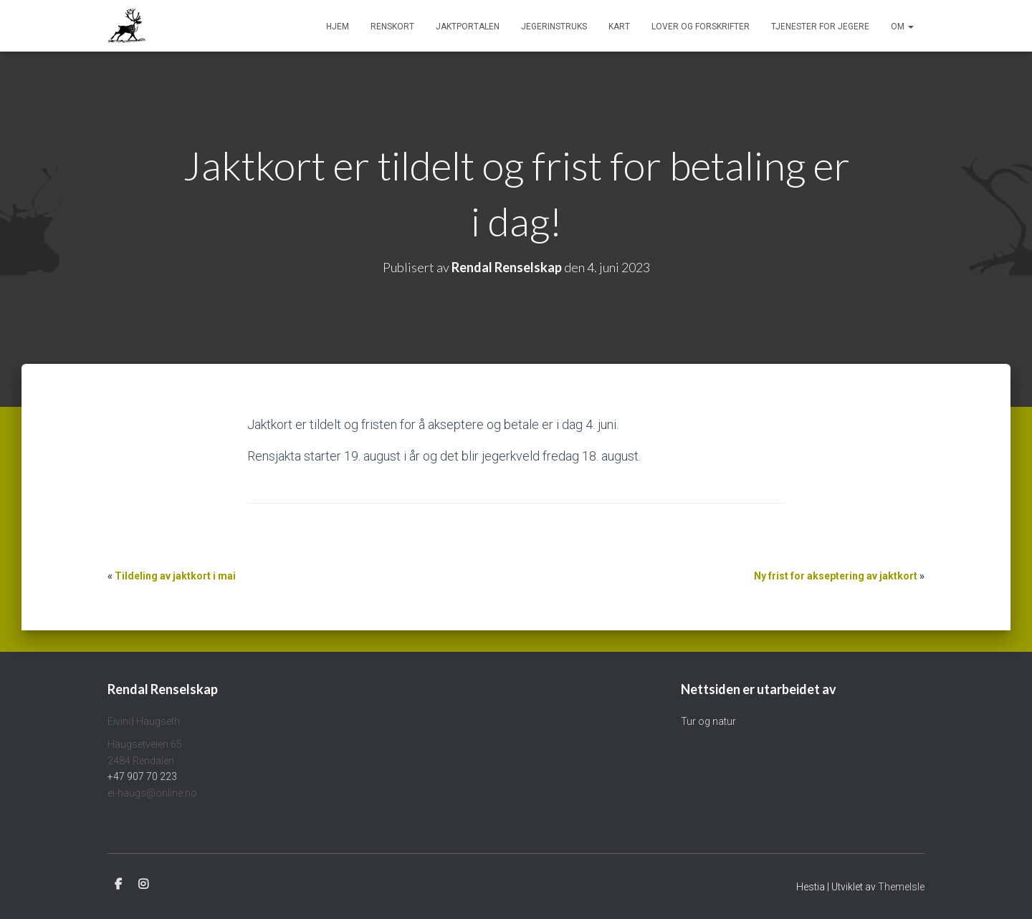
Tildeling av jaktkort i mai (175, 576)
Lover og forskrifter (700, 26)
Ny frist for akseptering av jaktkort (835, 576)
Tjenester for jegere (820, 26)
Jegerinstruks (554, 26)
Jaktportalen (468, 26)
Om (902, 26)
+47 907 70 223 (142, 776)
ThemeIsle (901, 886)
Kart (619, 26)
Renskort (392, 26)
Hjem (337, 26)
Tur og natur (708, 721)
